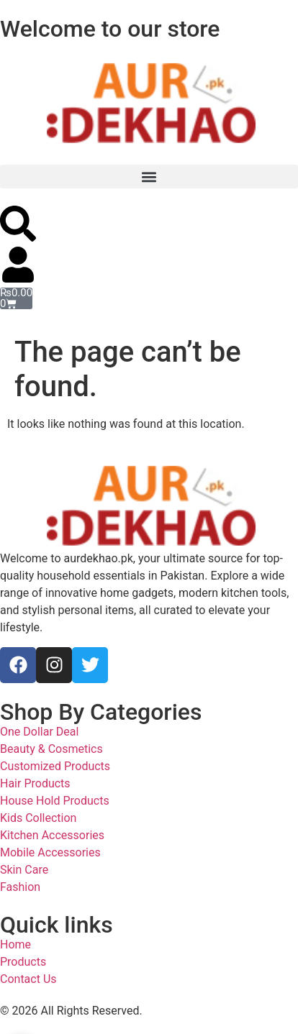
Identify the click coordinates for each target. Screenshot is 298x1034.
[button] (149, 176)
